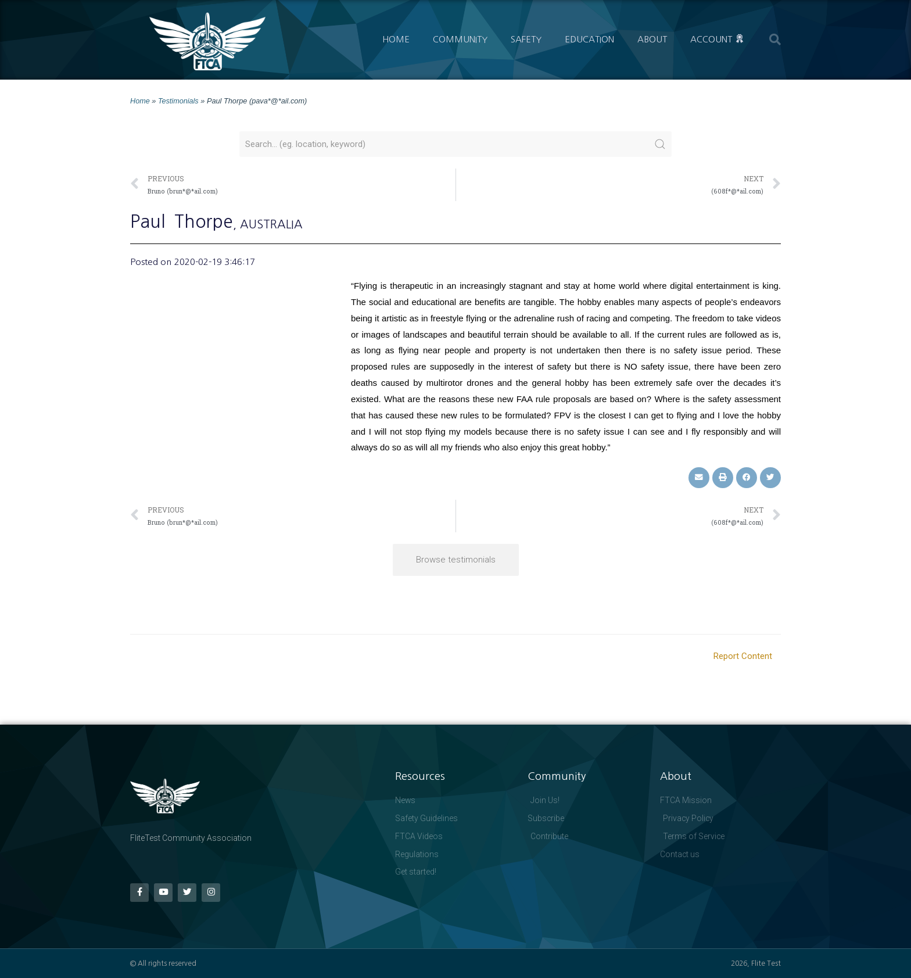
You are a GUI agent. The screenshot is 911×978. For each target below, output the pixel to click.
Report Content (742, 655)
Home (396, 39)
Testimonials (178, 100)
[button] (775, 39)
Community (460, 39)
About (652, 39)
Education (589, 39)
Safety (526, 39)
